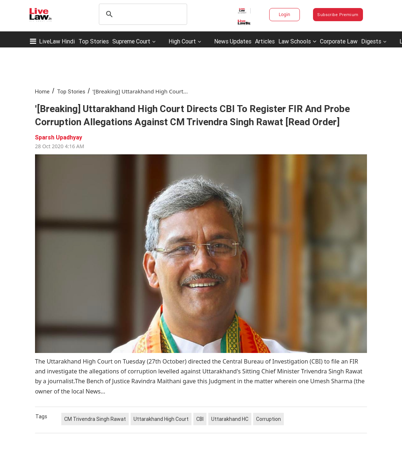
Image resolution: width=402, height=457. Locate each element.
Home (42, 91)
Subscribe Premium (337, 14)
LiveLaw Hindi (57, 41)
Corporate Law (338, 41)
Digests (371, 41)
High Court (182, 41)
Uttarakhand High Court (161, 419)
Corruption (268, 419)
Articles (265, 41)
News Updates (232, 41)
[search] (142, 14)
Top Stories (93, 41)
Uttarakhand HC (229, 419)
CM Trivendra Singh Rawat (95, 419)
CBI (200, 419)
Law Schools (297, 41)
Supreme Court (131, 41)
